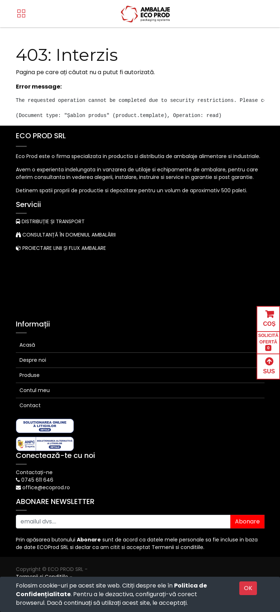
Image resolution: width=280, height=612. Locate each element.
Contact (30, 405)
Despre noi (32, 360)
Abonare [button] (247, 521)
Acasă (27, 344)
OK (248, 588)
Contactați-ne (34, 472)
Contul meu (34, 390)
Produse (29, 375)
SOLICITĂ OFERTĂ (268, 342)
